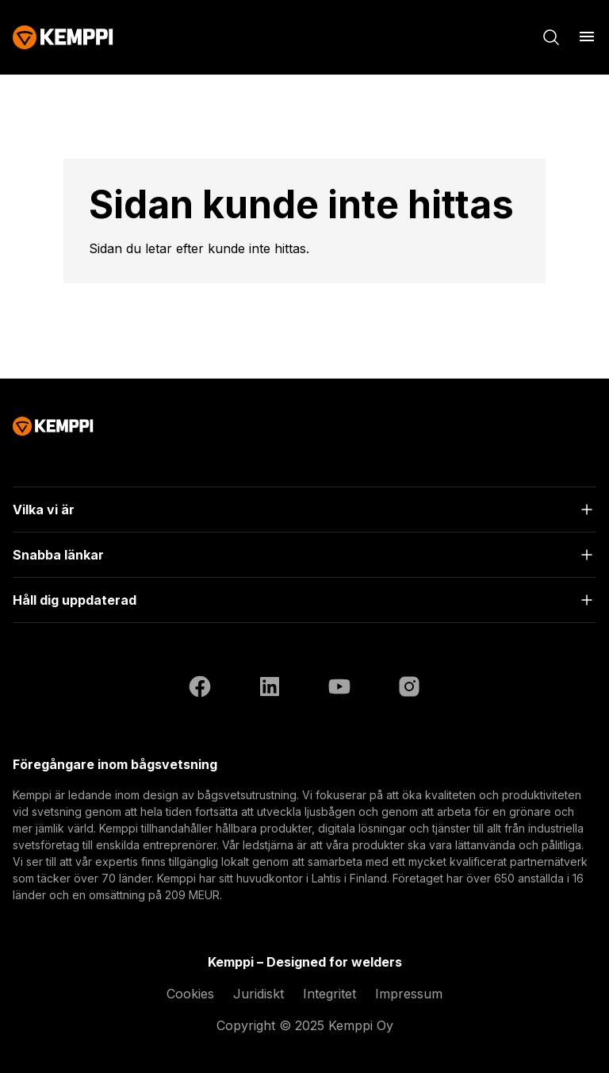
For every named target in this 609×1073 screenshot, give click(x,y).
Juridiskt (258, 994)
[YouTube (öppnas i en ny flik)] (339, 689)
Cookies (190, 994)
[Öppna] (304, 509)
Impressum (408, 994)
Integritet (329, 994)
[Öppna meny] (586, 36)
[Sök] (551, 37)
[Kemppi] (63, 37)
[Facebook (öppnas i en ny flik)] (200, 689)
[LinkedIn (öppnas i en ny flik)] (269, 689)
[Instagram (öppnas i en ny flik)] (409, 689)
